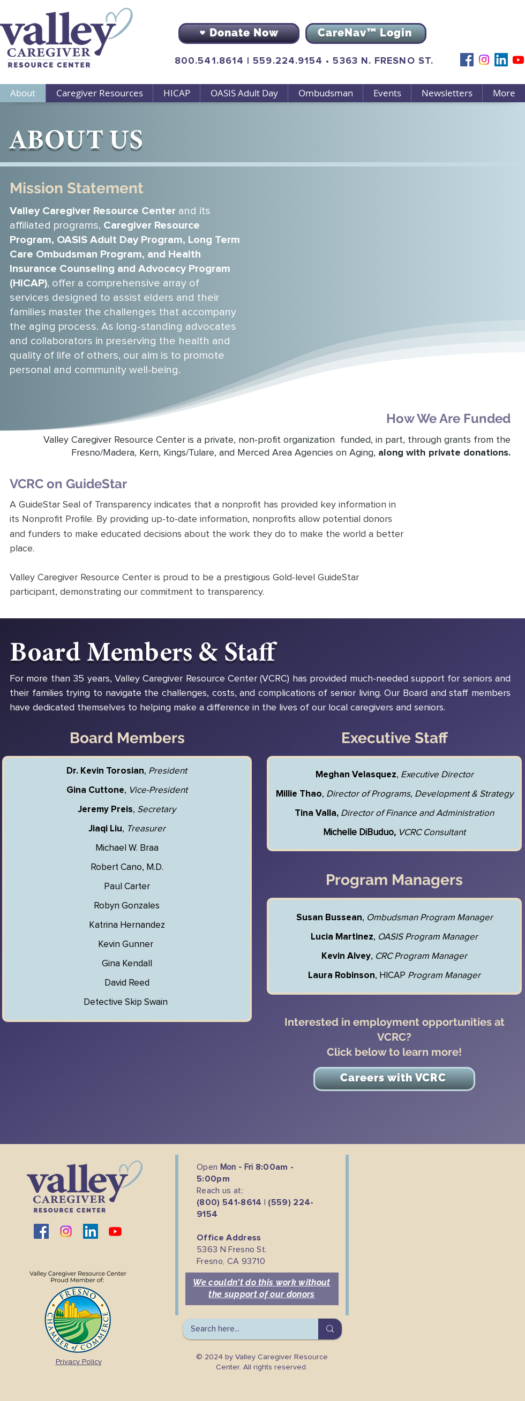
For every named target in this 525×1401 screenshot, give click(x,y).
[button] (99, 93)
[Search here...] (243, 1329)
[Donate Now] (238, 33)
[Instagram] (484, 59)
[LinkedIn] (501, 59)
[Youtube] (518, 59)
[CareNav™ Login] (365, 33)
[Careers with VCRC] (394, 1079)
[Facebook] (467, 59)
